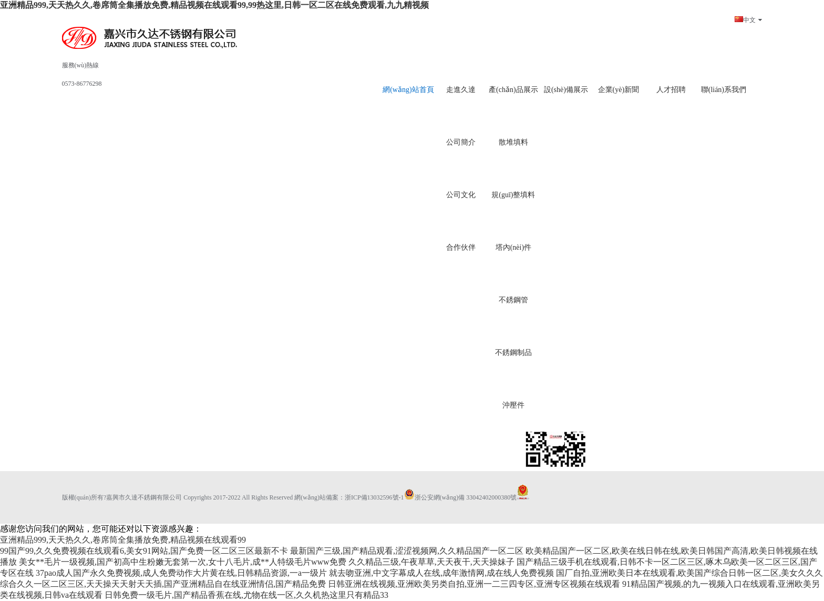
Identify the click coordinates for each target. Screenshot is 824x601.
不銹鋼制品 (513, 352)
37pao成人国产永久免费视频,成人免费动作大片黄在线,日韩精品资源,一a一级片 (181, 572)
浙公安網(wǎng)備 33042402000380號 (460, 497)
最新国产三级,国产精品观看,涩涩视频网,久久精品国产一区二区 (406, 550)
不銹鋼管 (513, 300)
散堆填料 (513, 142)
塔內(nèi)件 (513, 247)
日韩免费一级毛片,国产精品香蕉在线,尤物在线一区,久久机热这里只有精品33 (246, 594)
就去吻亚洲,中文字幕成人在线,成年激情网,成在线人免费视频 (441, 572)
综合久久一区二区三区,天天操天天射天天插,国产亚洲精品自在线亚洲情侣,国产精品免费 (163, 583)
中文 (748, 20)
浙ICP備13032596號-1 (374, 497)
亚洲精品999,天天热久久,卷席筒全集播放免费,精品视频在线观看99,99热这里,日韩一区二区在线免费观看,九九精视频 (214, 5)
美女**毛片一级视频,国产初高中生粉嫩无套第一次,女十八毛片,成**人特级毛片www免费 (182, 561)
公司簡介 (461, 142)
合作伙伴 (461, 247)
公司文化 (461, 195)
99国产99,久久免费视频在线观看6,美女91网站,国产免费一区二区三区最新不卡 (144, 550)
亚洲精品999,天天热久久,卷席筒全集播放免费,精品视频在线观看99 (123, 539)
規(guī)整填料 (513, 195)
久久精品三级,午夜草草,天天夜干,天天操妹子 (431, 561)
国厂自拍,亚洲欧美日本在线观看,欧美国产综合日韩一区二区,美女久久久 (689, 572)
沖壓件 (513, 405)
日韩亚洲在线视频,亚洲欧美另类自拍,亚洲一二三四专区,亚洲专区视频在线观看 (474, 583)
